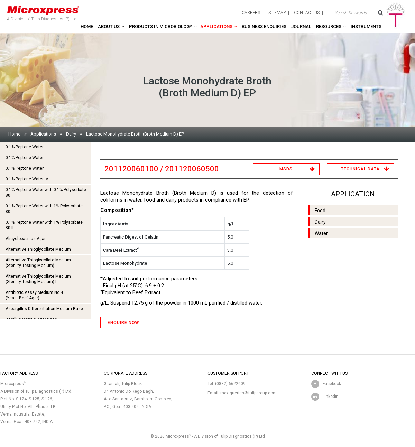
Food (320, 210)
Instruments (366, 26)
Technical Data (360, 169)
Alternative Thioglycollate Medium (38, 249)
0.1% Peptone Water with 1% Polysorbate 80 (44, 209)
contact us (307, 12)
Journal (301, 26)
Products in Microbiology (160, 26)
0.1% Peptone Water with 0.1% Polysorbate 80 (46, 192)
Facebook (332, 384)
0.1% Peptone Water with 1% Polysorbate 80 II (44, 225)
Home (87, 26)
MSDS (286, 169)
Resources (328, 26)
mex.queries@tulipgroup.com (248, 393)
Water (321, 233)
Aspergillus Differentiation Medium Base (44, 308)
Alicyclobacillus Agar (26, 238)
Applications (216, 26)
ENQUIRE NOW (123, 322)
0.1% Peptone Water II (26, 168)
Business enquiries (264, 26)
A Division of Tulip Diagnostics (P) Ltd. (43, 11)
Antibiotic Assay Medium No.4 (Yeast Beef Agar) (34, 295)
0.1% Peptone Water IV (27, 179)
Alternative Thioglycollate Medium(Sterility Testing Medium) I (38, 279)
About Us (109, 26)
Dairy (71, 134)
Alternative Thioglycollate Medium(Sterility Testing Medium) (38, 263)
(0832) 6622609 (230, 383)
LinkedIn (331, 396)
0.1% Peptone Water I (26, 157)
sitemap (277, 12)
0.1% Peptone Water (25, 147)
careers (251, 12)
